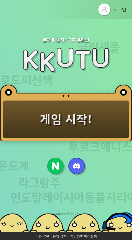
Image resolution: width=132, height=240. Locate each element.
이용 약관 (42, 236)
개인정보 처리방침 (83, 236)
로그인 (112, 9)
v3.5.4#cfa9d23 (66, 213)
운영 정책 (60, 236)
